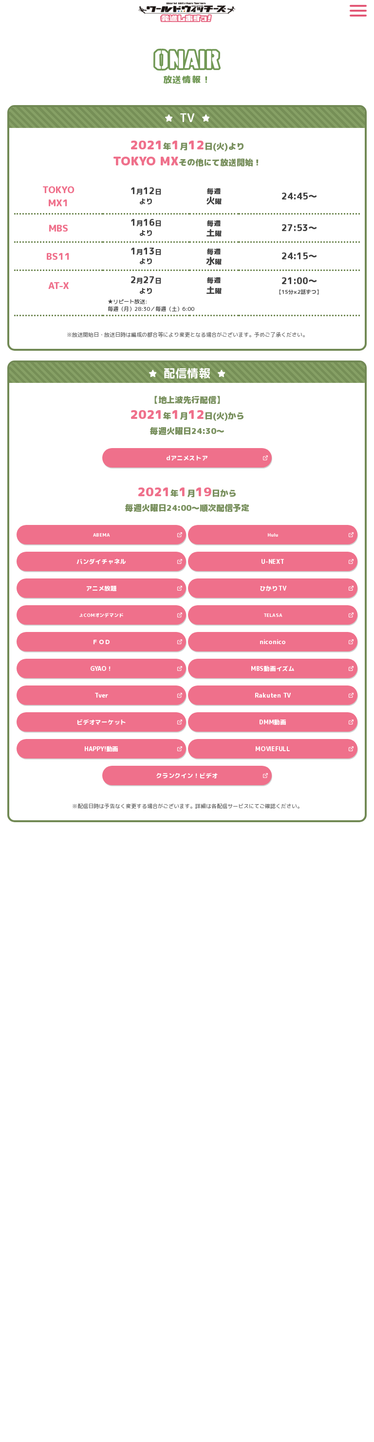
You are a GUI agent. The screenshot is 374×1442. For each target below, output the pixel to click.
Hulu (272, 534)
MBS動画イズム (273, 668)
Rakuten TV (273, 695)
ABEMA (101, 534)
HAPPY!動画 (101, 748)
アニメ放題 (101, 588)
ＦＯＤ (101, 641)
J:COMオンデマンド (101, 615)
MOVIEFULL (272, 748)
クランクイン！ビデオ (187, 775)
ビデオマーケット (101, 722)
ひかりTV (273, 588)
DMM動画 (272, 722)
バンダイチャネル (101, 561)
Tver (101, 695)
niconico (273, 641)
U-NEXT (272, 561)
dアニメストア (186, 457)
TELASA (272, 615)
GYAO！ (101, 668)
